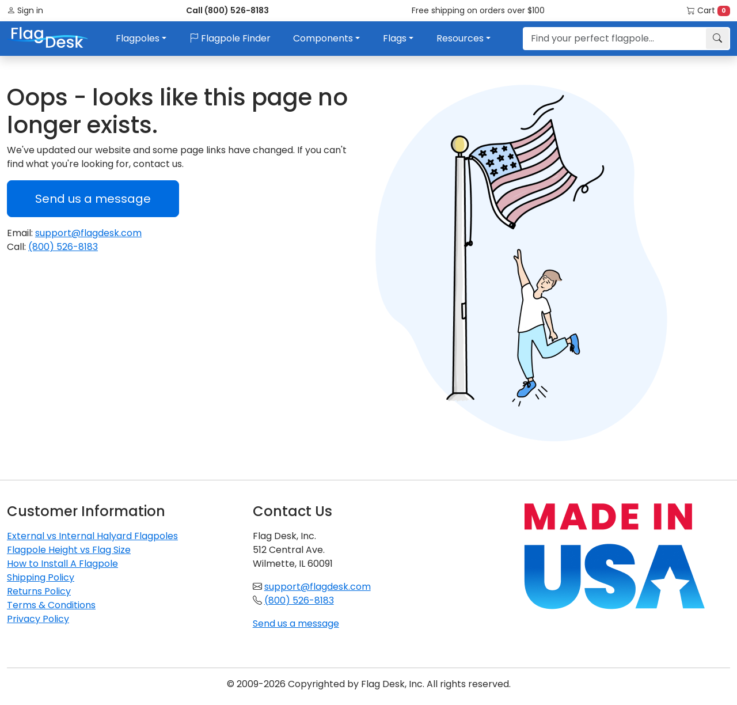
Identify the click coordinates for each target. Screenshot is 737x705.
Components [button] (323, 38)
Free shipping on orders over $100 (478, 10)
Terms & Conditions (51, 605)
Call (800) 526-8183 (227, 10)
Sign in (25, 10)
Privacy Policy (38, 619)
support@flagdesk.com (88, 233)
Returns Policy (39, 591)
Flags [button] (395, 38)
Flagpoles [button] (137, 38)
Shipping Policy (40, 577)
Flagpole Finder (230, 38)
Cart (708, 10)
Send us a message (93, 199)
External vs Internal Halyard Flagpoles (92, 536)
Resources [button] (460, 38)
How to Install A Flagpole (62, 563)
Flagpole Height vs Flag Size (69, 549)
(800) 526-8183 (63, 246)
